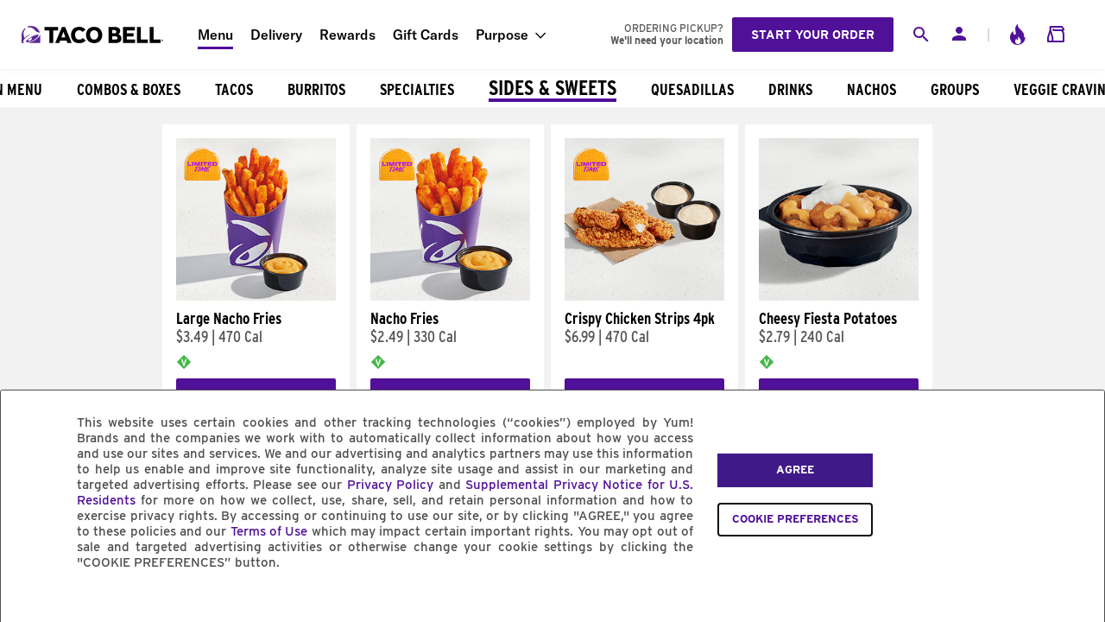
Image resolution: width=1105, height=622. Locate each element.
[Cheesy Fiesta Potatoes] (839, 296)
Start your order (813, 34)
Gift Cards (425, 34)
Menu (215, 34)
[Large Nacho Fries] (256, 296)
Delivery (276, 34)
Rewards (347, 34)
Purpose (502, 34)
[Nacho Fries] (450, 296)
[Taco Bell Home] (94, 34)
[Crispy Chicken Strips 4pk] (644, 296)
